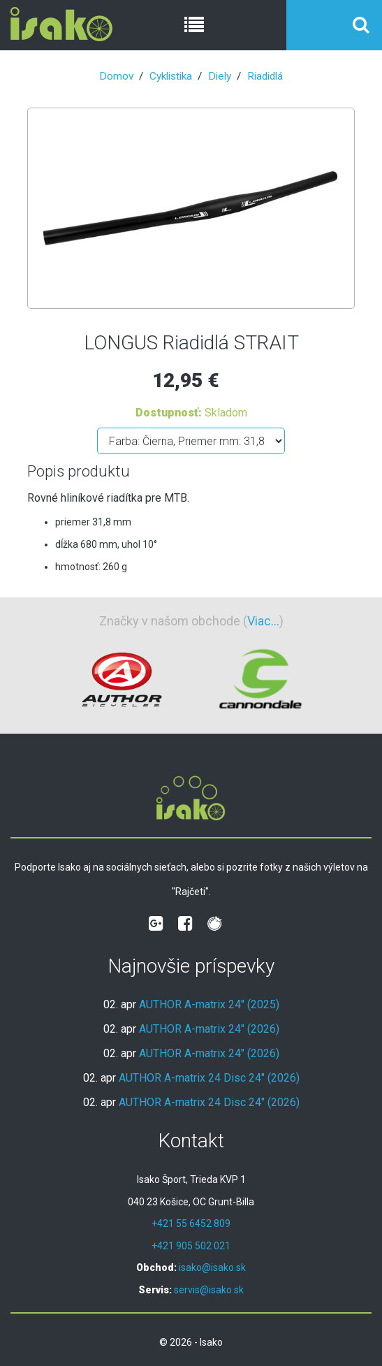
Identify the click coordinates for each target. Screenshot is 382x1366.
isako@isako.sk (212, 1267)
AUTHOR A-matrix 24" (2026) (209, 1029)
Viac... (263, 620)
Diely (219, 76)
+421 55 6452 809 (191, 1223)
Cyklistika (170, 76)
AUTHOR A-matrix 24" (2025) (209, 1004)
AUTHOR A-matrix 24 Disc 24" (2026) (209, 1077)
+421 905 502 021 (191, 1245)
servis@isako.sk (209, 1289)
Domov (116, 76)
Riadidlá (265, 76)
